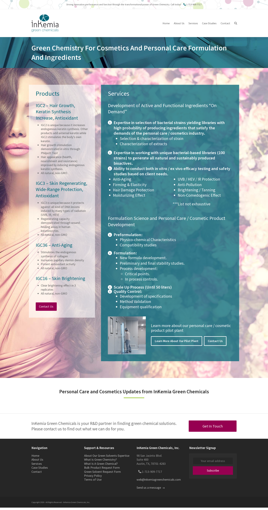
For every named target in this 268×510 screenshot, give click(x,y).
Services (36, 466)
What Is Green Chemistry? (100, 462)
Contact (36, 474)
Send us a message (151, 490)
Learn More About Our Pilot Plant (176, 343)
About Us (37, 462)
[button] (235, 24)
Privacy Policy (93, 478)
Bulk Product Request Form (102, 470)
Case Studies (39, 470)
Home (35, 458)
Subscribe (213, 473)
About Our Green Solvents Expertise (106, 458)
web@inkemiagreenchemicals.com (159, 482)
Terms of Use (93, 482)
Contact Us (215, 343)
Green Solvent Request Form (102, 474)
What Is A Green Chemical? (101, 466)
